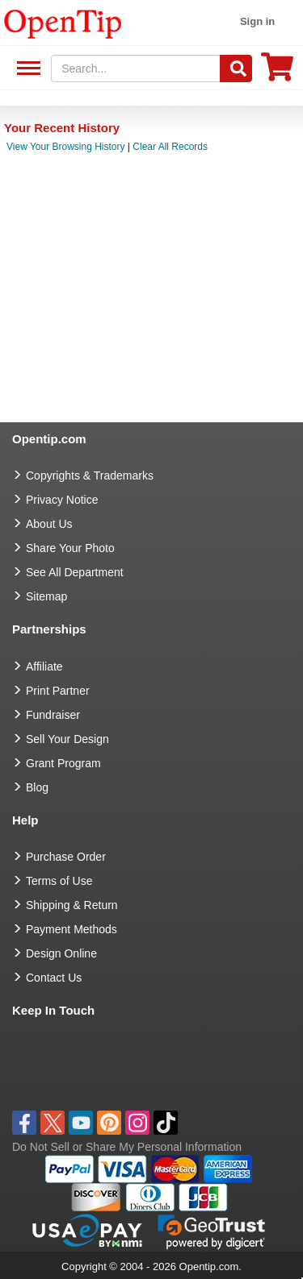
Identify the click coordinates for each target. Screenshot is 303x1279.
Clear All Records (170, 146)
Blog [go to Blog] (37, 787)
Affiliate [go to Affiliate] (44, 666)
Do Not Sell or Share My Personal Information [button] (127, 1146)
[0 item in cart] (277, 72)
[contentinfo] (63, 22)
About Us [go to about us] (49, 523)
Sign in (257, 21)
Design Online (61, 953)
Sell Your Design (67, 739)
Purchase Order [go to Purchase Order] (66, 856)
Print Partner (58, 690)
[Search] (236, 68)
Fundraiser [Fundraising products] (53, 714)
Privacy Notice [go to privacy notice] (62, 499)
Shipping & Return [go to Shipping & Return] (72, 905)
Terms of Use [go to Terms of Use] (59, 880)
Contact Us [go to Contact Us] (54, 977)
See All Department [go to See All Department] (75, 572)
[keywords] (136, 68)
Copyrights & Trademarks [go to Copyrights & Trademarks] (90, 475)
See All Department (26, 69)
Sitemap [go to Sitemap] (46, 596)
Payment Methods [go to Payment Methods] (71, 929)
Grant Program (63, 763)
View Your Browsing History (65, 146)
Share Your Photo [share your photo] (70, 548)
